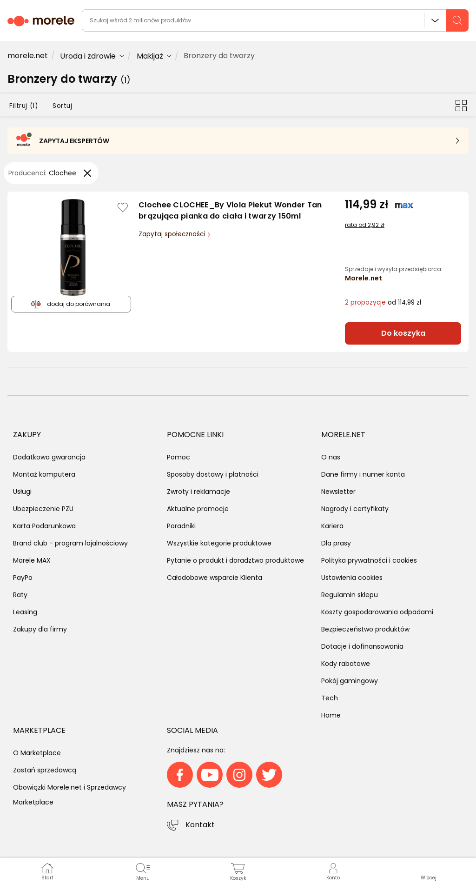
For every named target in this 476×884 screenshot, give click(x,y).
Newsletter (338, 491)
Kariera (332, 526)
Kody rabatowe (345, 663)
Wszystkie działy (435, 20)
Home (331, 715)
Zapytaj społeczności (173, 234)
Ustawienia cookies (352, 577)
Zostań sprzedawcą (44, 770)
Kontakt (200, 824)
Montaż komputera (44, 474)
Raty (20, 594)
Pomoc (178, 457)
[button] (428, 871)
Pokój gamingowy (349, 680)
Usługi (22, 491)
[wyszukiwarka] (275, 20)
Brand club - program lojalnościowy (70, 543)
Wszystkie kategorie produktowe (219, 543)
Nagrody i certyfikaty (355, 508)
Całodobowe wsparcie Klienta (214, 577)
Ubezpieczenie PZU (43, 508)
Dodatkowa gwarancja (49, 457)
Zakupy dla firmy (40, 629)
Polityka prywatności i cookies (369, 560)
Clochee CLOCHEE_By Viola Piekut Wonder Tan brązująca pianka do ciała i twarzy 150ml (230, 210)
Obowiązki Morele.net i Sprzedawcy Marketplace (69, 795)
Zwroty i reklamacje (198, 491)
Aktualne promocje (198, 508)
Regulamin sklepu (349, 594)
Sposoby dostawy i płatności (212, 474)
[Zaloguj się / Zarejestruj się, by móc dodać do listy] (122, 207)
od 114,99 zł (383, 302)
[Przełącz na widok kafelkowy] (461, 105)
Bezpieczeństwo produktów (365, 629)
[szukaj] (457, 20)
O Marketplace (37, 753)
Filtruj (23, 105)
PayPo (23, 577)
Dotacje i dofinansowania (362, 646)
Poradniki (181, 526)
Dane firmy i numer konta (363, 474)
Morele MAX (32, 560)
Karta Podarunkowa (44, 526)
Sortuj (62, 105)
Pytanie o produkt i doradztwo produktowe (235, 560)
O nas (330, 457)
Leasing (25, 612)
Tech (329, 698)
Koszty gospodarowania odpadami (377, 612)
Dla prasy (336, 543)
